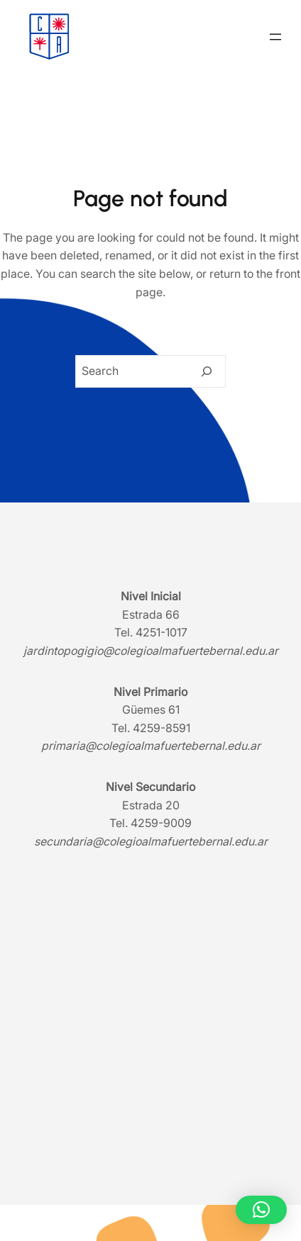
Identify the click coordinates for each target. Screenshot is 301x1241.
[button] (261, 1210)
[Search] (206, 371)
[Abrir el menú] (275, 36)
